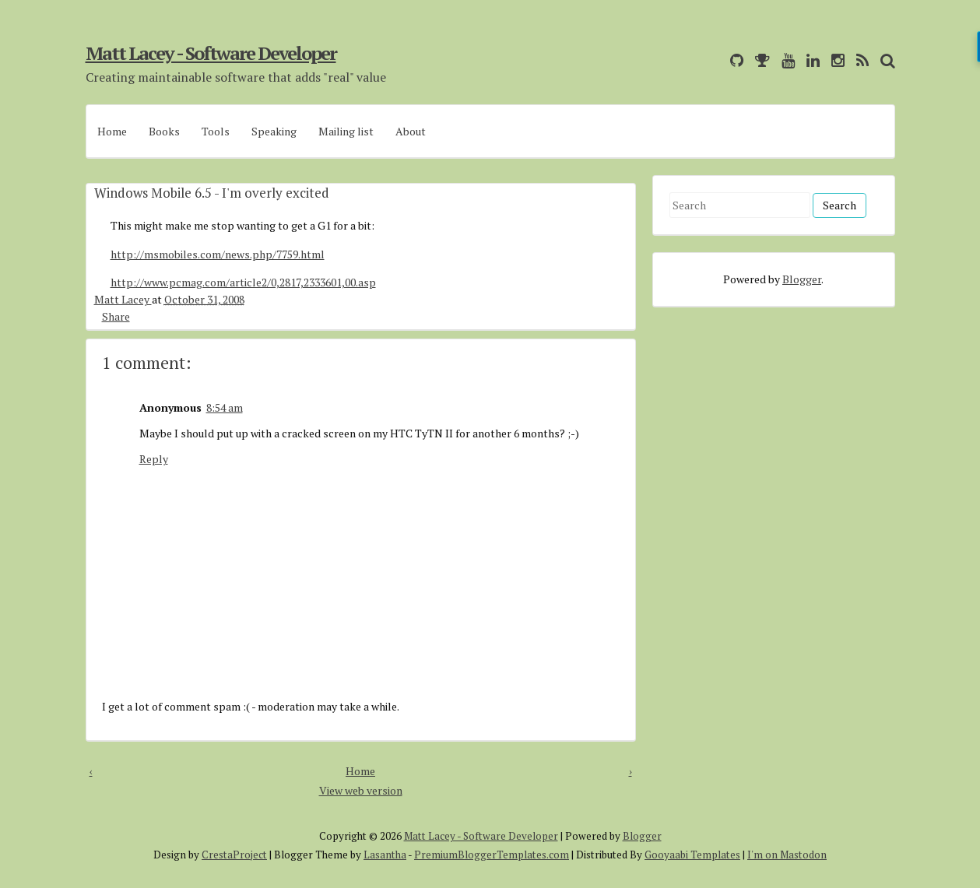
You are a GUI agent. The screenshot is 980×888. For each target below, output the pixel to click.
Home (112, 131)
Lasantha (385, 855)
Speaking (274, 131)
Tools (216, 131)
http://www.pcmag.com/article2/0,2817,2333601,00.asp (243, 282)
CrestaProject (234, 855)
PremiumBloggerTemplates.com (491, 855)
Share (116, 316)
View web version (360, 790)
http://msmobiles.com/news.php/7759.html (218, 254)
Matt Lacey (123, 299)
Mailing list (346, 131)
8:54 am (224, 407)
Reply (153, 458)
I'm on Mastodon (787, 855)
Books (164, 131)
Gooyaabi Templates (692, 855)
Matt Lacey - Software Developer (211, 52)
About (410, 131)
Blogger (801, 279)
